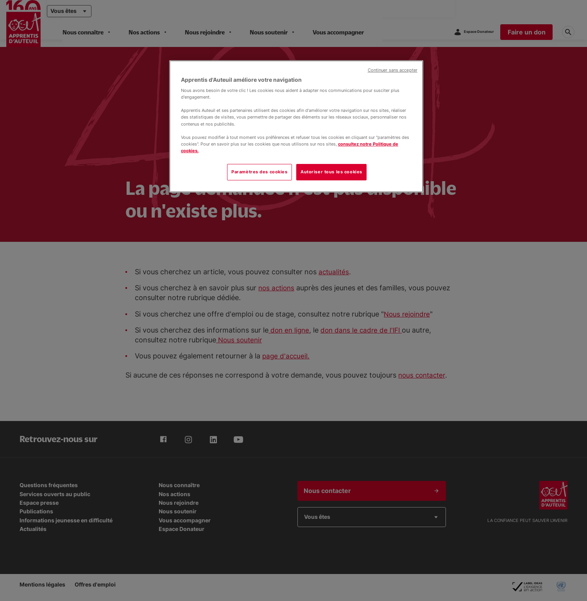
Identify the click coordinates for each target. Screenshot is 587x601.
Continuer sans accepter (392, 70)
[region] (296, 126)
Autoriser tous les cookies (331, 172)
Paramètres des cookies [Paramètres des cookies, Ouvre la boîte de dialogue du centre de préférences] (259, 172)
